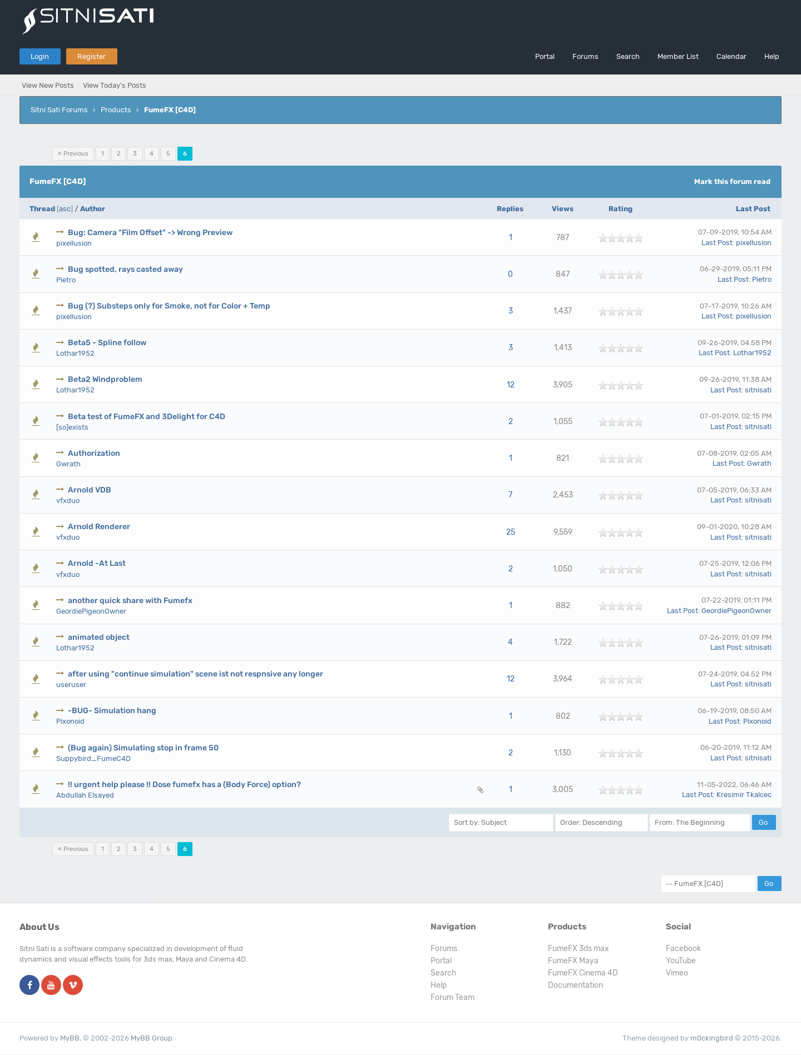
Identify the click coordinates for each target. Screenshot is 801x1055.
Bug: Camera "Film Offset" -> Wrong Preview (150, 232)
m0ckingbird (711, 1038)
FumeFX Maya (573, 961)
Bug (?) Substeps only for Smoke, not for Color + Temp (169, 306)
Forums (585, 56)
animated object (99, 637)
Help (771, 56)
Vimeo (677, 973)
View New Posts (48, 85)
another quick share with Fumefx (130, 600)
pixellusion (74, 243)
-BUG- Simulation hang (112, 710)
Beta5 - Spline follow (107, 342)
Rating (620, 209)
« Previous (73, 153)
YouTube (681, 961)
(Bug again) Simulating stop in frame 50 (143, 748)
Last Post (753, 209)
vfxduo (68, 500)
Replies (510, 209)
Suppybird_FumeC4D (93, 758)
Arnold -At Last (97, 563)
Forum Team (452, 997)
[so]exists (72, 427)
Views (562, 209)
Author (92, 209)
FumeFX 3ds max (578, 948)
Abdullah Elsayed (85, 795)
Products (116, 110)
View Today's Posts (114, 85)
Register (91, 56)
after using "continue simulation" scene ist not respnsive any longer (195, 674)
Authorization (94, 453)
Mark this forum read (732, 181)
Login (40, 56)
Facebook (683, 948)
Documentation (575, 985)
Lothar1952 (75, 353)
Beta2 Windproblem (105, 379)
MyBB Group (151, 1038)
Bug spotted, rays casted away (125, 269)
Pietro (66, 280)
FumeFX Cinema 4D (583, 973)
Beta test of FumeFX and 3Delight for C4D (146, 416)
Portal (545, 56)
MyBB (70, 1038)
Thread (42, 209)
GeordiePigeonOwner (91, 611)
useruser (71, 684)
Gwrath (68, 464)
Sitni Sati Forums (59, 110)
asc (65, 209)
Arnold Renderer (99, 526)
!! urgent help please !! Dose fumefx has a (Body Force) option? (184, 784)
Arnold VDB (89, 490)
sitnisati (758, 390)
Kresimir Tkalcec (744, 794)
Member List (678, 56)
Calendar (731, 56)
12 (511, 385)
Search (628, 56)
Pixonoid (70, 721)
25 (510, 532)
